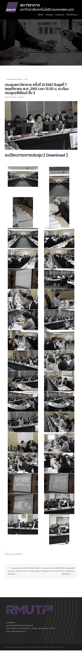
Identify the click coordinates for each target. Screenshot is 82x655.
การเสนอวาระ (60, 14)
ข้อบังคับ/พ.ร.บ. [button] (72, 14)
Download (55, 155)
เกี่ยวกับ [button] (40, 14)
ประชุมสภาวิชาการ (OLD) (14, 79)
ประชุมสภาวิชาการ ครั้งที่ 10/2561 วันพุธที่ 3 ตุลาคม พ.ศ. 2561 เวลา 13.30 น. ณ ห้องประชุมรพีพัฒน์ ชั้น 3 (24, 571)
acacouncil (20, 97)
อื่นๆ (26, 79)
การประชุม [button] (49, 14)
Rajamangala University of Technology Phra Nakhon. (29, 647)
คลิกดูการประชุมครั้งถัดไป (13, 554)
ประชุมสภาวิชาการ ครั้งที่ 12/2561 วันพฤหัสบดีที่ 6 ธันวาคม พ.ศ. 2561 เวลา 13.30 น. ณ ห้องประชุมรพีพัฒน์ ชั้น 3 (58, 571)
